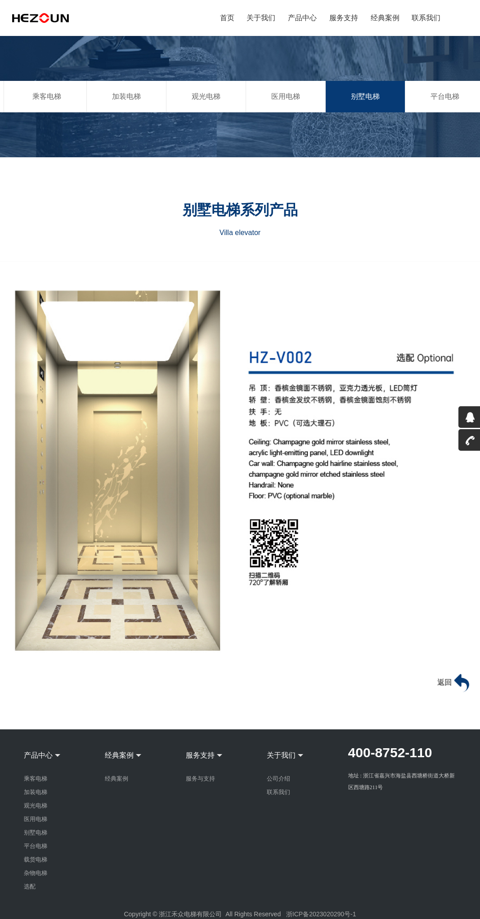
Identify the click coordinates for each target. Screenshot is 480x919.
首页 (227, 17)
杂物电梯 (35, 873)
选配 (30, 886)
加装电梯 (126, 96)
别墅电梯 (365, 96)
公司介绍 (278, 778)
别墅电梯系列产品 (240, 210)
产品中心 (302, 17)
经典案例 (385, 17)
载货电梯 (35, 859)
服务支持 (344, 17)
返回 (454, 683)
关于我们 (261, 17)
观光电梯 (206, 96)
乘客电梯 (46, 96)
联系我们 (426, 17)
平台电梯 (35, 846)
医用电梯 (285, 96)
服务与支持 (200, 778)
